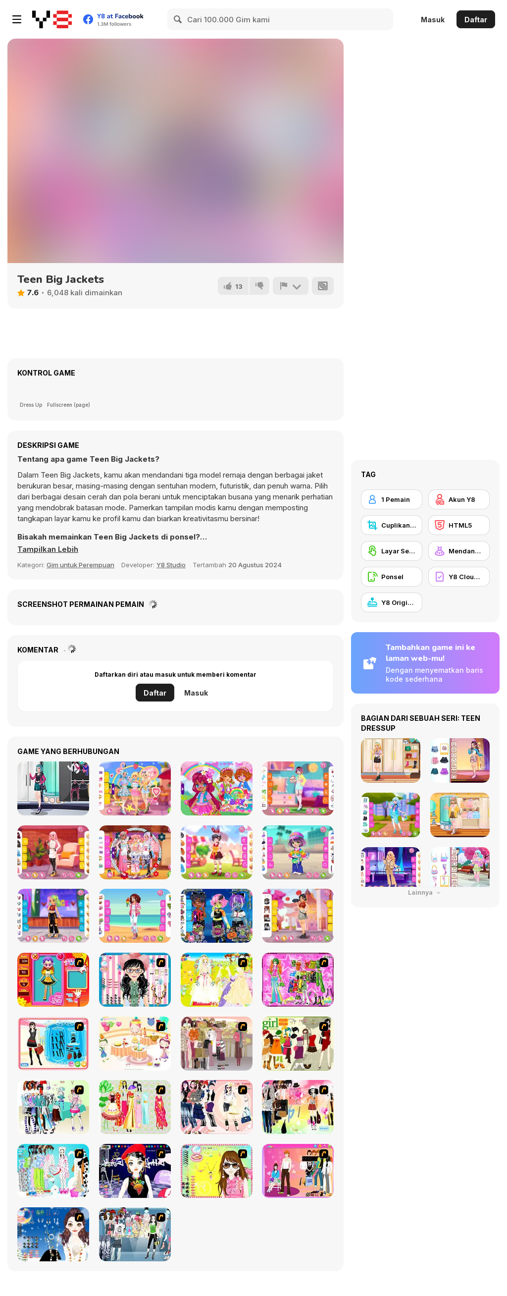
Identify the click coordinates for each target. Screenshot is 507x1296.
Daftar (475, 19)
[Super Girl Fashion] (298, 1044)
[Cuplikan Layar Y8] (391, 525)
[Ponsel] (391, 577)
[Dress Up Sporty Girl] (217, 1107)
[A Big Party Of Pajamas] (53, 1171)
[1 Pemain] (391, 499)
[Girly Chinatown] (298, 916)
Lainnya (425, 892)
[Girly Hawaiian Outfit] (135, 916)
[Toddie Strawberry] (217, 788)
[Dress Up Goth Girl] (53, 1234)
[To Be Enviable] (217, 1171)
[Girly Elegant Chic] (53, 852)
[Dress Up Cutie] (135, 980)
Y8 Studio (171, 565)
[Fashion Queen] (53, 1044)
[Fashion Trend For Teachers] (217, 1044)
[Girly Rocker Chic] (53, 788)
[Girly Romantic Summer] (135, 788)
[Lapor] (290, 286)
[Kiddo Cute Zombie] (217, 916)
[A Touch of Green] (298, 980)
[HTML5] (459, 525)
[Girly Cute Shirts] (298, 788)
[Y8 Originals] (391, 602)
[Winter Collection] (53, 1107)
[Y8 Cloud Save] (459, 577)
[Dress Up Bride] (217, 980)
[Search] (178, 19)
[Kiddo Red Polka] (217, 852)
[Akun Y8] (459, 499)
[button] (48, 549)
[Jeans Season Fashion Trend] (135, 1234)
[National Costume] (135, 1107)
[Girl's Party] (135, 1044)
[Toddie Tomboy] (298, 852)
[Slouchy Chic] (298, 1107)
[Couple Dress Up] (298, 1171)
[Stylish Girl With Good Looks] (135, 1171)
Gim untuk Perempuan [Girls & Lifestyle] (80, 565)
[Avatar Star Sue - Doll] (53, 980)
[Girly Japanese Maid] (135, 852)
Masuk (433, 19)
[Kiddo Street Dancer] (53, 916)
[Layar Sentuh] (391, 551)
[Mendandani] (459, 551)
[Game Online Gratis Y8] (52, 19)
